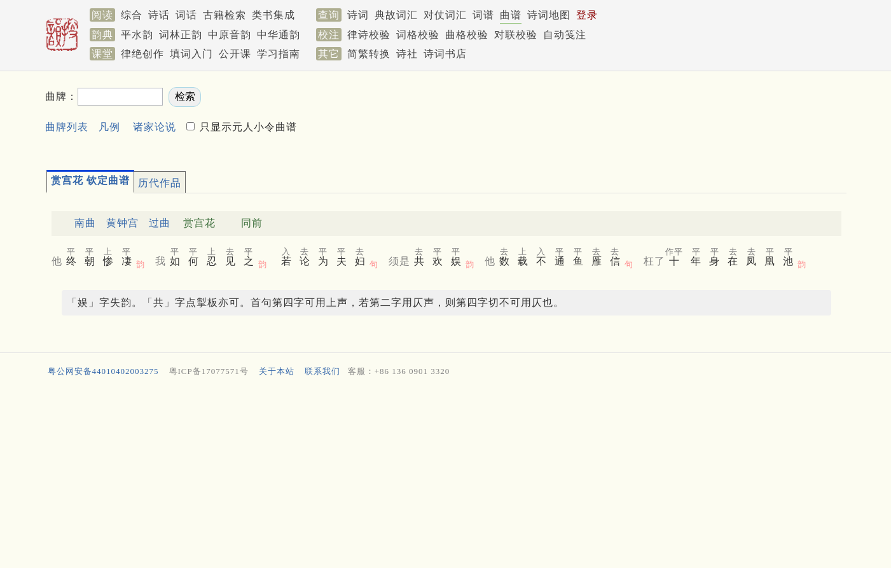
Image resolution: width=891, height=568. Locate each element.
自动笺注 (564, 34)
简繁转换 (368, 53)
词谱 (483, 15)
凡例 (109, 126)
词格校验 (417, 34)
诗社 (407, 53)
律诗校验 (368, 34)
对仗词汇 (445, 15)
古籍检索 (224, 15)
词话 (186, 15)
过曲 (159, 223)
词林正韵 (180, 34)
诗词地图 (548, 15)
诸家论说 (154, 126)
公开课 (235, 53)
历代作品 (159, 182)
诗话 (159, 15)
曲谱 (510, 15)
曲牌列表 (66, 126)
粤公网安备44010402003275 (103, 371)
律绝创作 (142, 53)
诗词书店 (445, 53)
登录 (587, 15)
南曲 (85, 223)
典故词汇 (396, 15)
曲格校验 (466, 34)
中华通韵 (278, 34)
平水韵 (137, 34)
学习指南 (278, 53)
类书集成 (273, 15)
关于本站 (276, 371)
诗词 (358, 15)
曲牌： (61, 96)
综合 (131, 15)
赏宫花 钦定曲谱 (90, 180)
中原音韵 (229, 34)
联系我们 (322, 371)
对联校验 (515, 34)
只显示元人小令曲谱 (247, 126)
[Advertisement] (620, 115)
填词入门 (191, 53)
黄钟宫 (122, 223)
